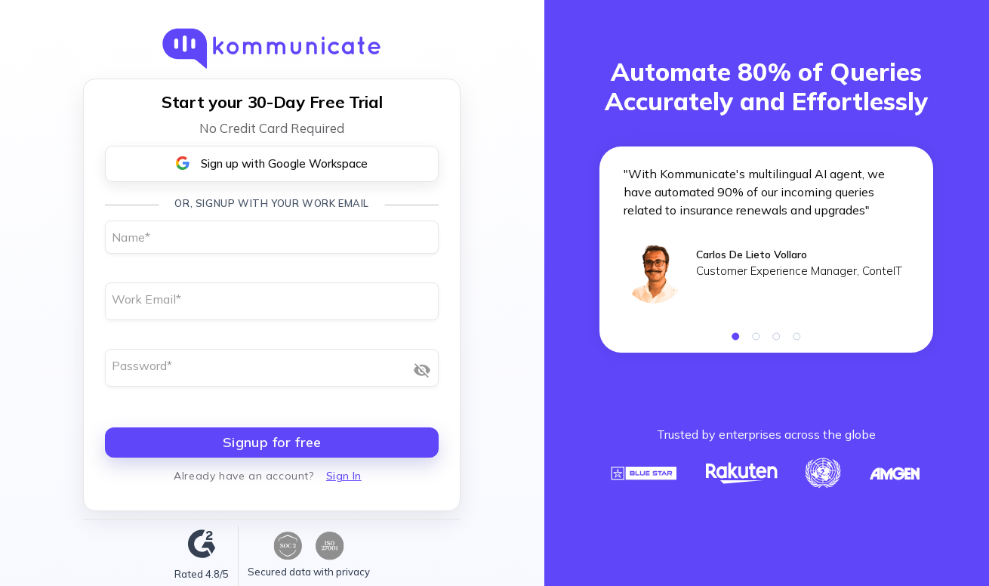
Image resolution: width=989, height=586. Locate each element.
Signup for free (272, 442)
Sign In (344, 476)
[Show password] (422, 370)
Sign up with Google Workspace (272, 163)
